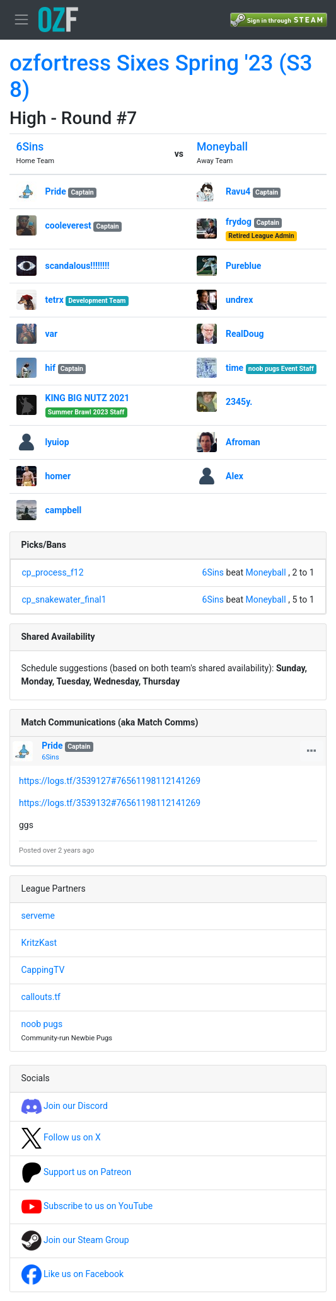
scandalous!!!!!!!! (77, 266)
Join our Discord (64, 1106)
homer (58, 476)
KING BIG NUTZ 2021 (87, 398)
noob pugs (42, 1024)
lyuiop (57, 442)
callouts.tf (41, 997)
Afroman (243, 442)
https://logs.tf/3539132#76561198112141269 (109, 803)
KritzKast (39, 943)
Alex (234, 476)
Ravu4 (238, 191)
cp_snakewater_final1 (64, 599)
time (234, 368)
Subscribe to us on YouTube (87, 1206)
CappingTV (43, 970)
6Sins (30, 146)
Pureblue (243, 266)
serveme (38, 916)
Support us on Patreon (76, 1172)
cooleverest (68, 225)
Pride (55, 191)
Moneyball (222, 146)
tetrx (54, 300)
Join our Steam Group (75, 1240)
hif (50, 368)
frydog (239, 222)
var (51, 334)
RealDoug (245, 334)
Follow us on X (61, 1137)
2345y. (239, 402)
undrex (239, 300)
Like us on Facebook (72, 1274)
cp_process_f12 (53, 572)
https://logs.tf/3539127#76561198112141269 (109, 781)
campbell (63, 510)
